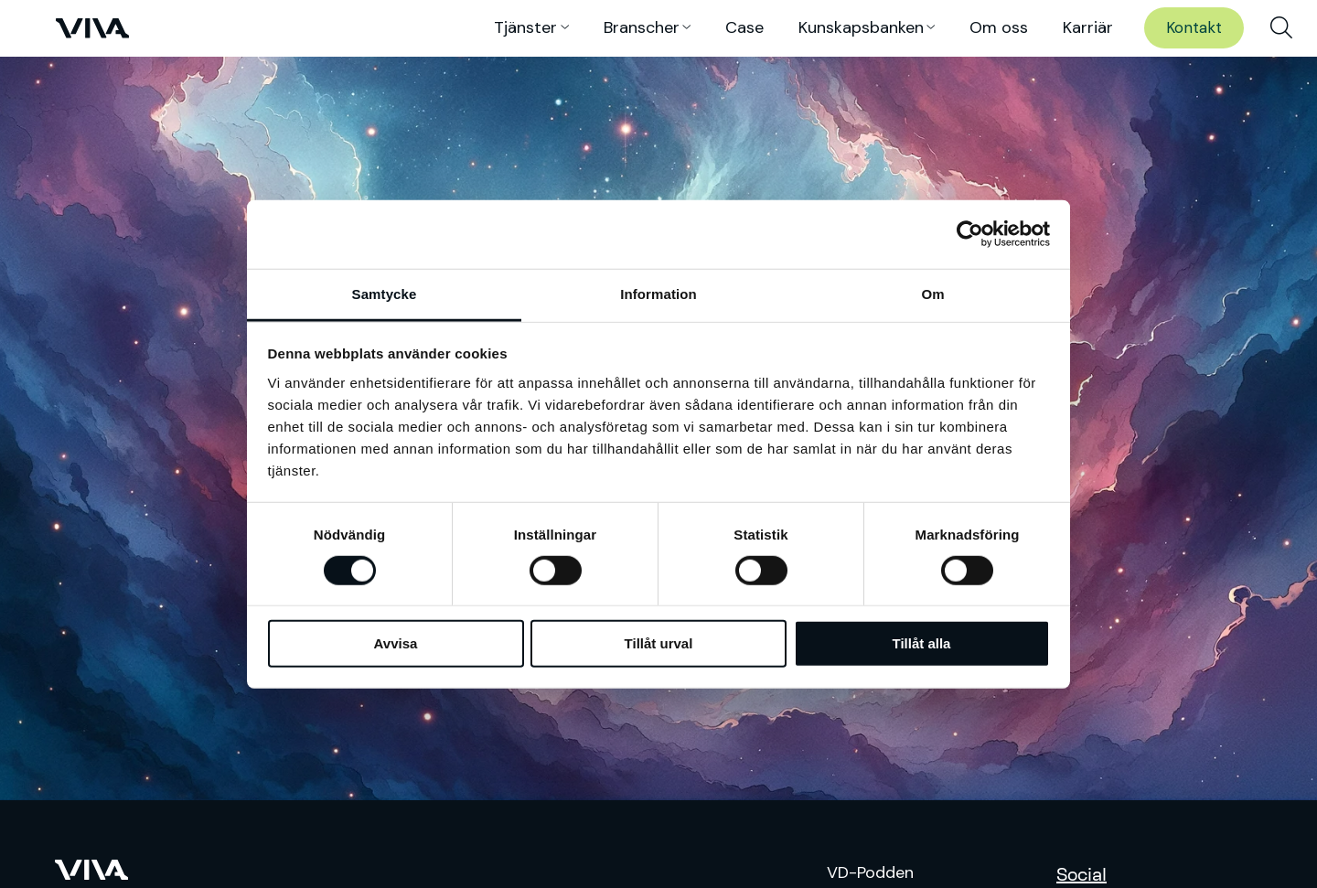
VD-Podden (870, 872)
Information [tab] (658, 293)
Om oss (998, 27)
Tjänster (525, 27)
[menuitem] (1281, 28)
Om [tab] (932, 293)
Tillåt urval (659, 643)
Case (744, 27)
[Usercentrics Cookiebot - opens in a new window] (970, 234)
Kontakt (1194, 27)
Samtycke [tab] (384, 293)
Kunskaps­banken (861, 27)
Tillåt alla (922, 643)
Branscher (642, 27)
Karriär (1088, 27)
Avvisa (396, 643)
